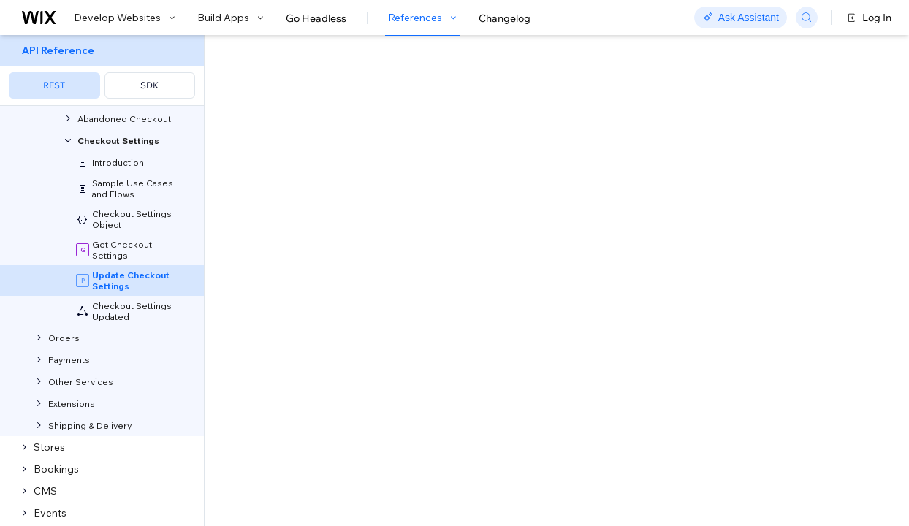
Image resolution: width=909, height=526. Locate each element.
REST (54, 85)
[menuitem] (102, 70)
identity (318, 244)
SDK (149, 85)
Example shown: (670, 156)
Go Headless (316, 18)
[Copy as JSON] (335, 463)
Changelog (504, 18)
